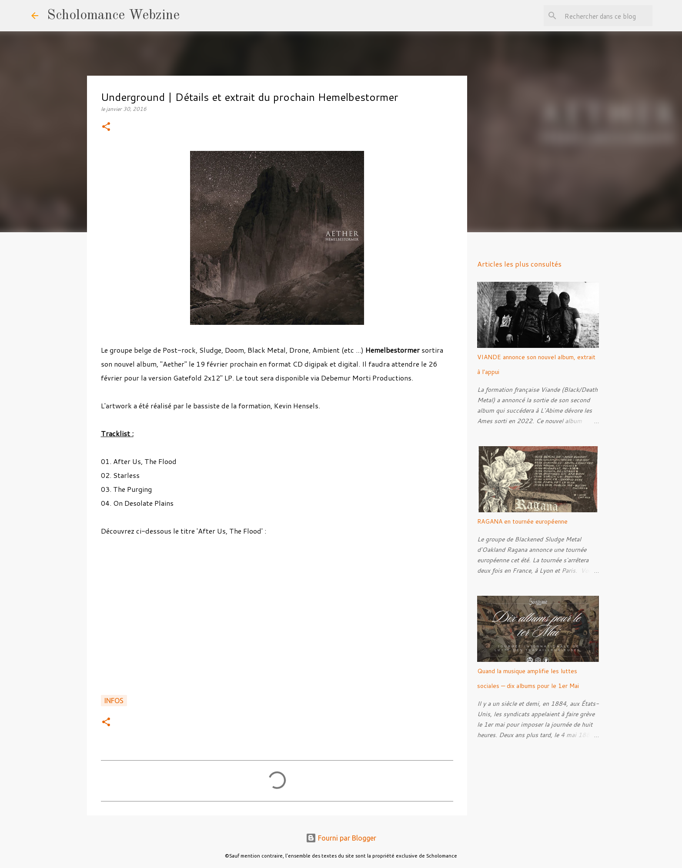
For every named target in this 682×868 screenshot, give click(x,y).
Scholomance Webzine (113, 16)
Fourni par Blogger (341, 838)
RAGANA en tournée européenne (522, 521)
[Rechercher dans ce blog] (606, 15)
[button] (106, 127)
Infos (114, 700)
